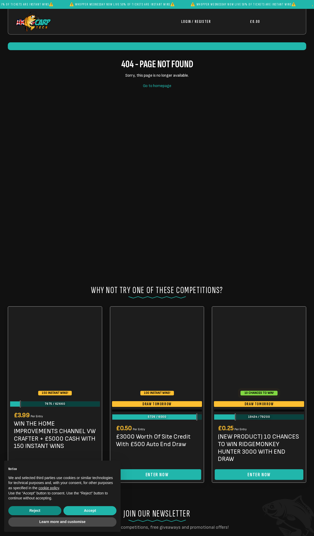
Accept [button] (90, 510)
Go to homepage (157, 85)
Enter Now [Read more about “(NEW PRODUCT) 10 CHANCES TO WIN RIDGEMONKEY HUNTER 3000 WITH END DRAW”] (259, 472)
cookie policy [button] (48, 488)
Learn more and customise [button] (62, 522)
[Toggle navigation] (281, 21)
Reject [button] (34, 510)
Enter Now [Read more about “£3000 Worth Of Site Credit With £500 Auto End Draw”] (157, 472)
